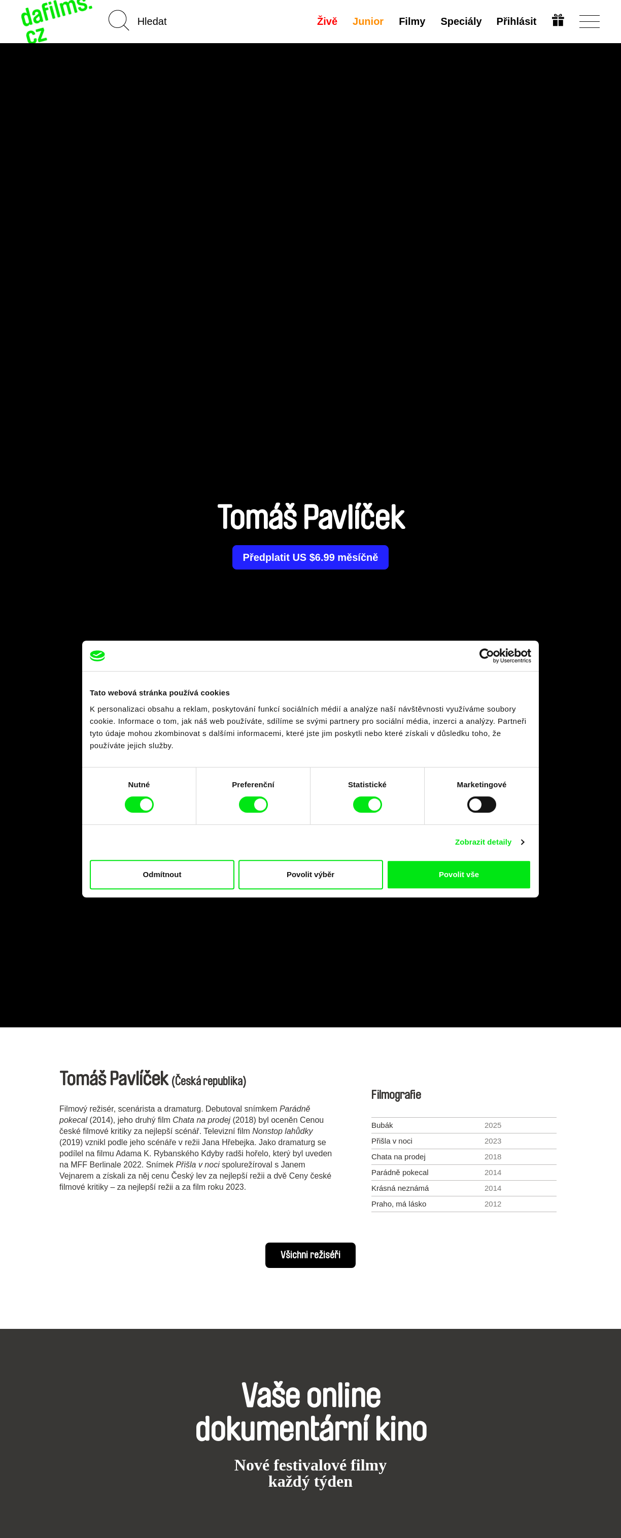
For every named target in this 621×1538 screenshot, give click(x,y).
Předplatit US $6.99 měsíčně (310, 557)
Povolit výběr (310, 874)
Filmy (411, 21)
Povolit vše (459, 874)
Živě (327, 21)
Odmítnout (162, 874)
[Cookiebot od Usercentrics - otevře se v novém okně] (486, 655)
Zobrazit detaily (483, 842)
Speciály (460, 21)
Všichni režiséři (310, 1255)
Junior (367, 21)
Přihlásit (516, 21)
